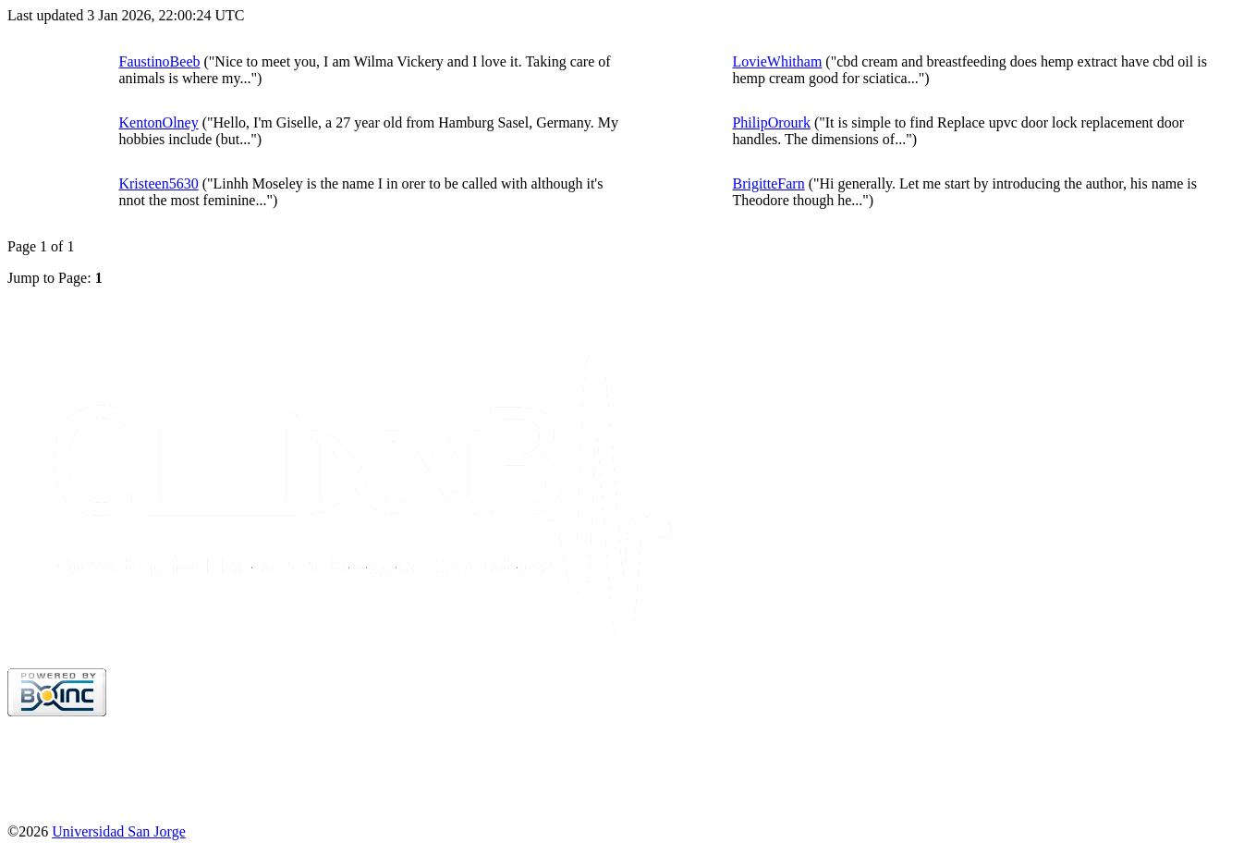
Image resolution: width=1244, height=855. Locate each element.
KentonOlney (158, 122)
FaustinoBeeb (159, 61)
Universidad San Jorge (119, 831)
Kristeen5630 (158, 183)
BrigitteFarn (768, 183)
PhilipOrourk (771, 122)
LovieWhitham (777, 61)
